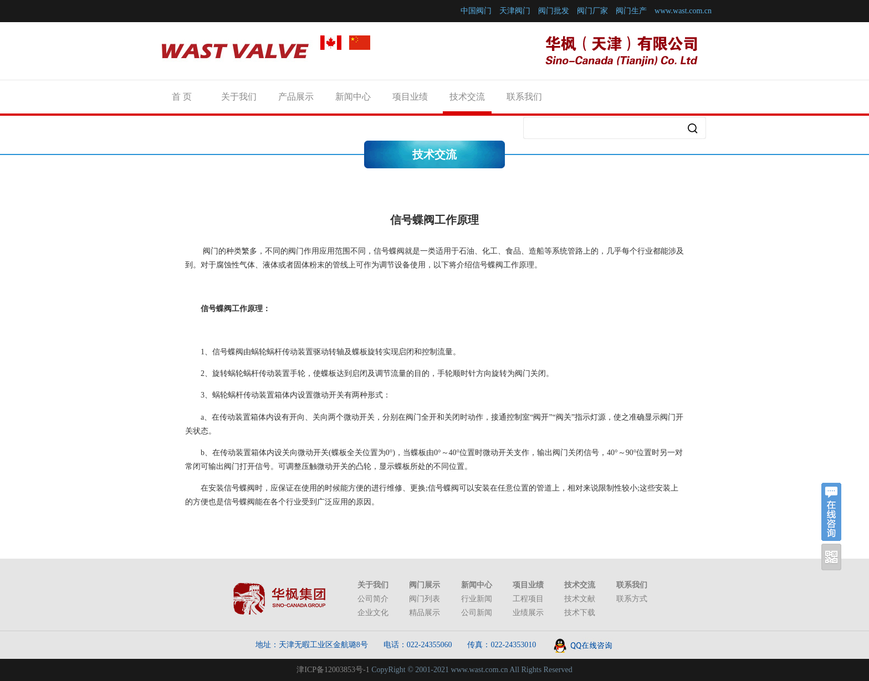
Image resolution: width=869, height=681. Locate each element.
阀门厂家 (592, 11)
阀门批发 (553, 11)
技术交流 (467, 96)
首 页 (182, 96)
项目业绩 (410, 96)
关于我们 (239, 96)
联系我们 (524, 96)
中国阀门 (476, 11)
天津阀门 (514, 11)
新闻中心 (353, 96)
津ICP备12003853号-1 (333, 669)
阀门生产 (631, 11)
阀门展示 (424, 585)
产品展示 (296, 96)
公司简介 (373, 599)
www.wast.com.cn (683, 11)
